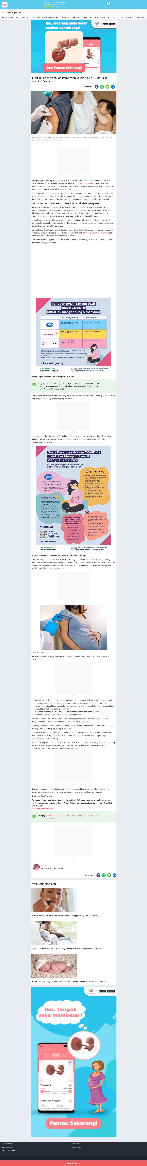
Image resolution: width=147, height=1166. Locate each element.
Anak (17, 18)
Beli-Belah (115, 18)
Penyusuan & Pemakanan (50, 18)
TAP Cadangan (86, 18)
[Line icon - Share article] (107, 87)
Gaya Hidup (75, 18)
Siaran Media (130, 18)
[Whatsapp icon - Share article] (102, 87)
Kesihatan (36, 18)
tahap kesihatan (38, 738)
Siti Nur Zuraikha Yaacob (52, 868)
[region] (73, 161)
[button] (3, 12)
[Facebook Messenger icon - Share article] (113, 87)
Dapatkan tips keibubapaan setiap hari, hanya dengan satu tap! (55, 3)
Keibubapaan (26, 18)
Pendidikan (65, 18)
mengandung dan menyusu (97, 233)
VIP (122, 18)
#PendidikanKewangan (101, 18)
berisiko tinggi (107, 193)
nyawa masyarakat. (86, 183)
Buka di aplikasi (73, 1163)
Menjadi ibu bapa (7, 18)
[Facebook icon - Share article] (97, 87)
